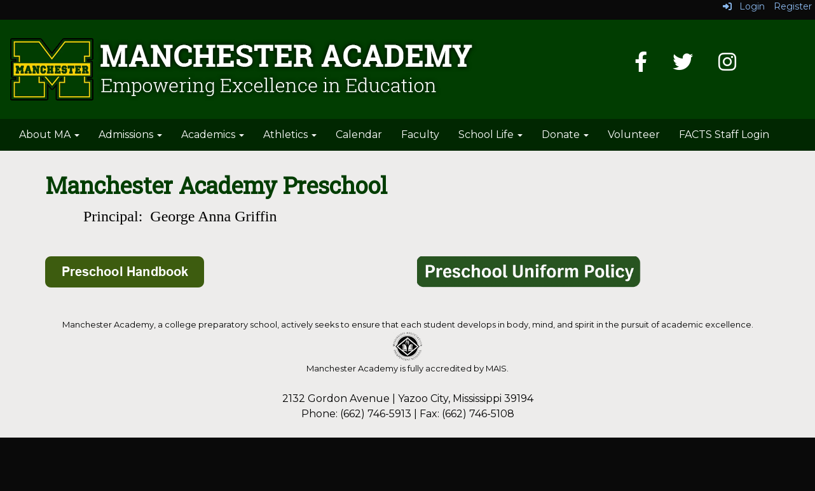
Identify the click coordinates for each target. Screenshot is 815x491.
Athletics (290, 134)
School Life (490, 134)
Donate (565, 134)
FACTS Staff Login (724, 134)
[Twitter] (683, 66)
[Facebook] (641, 66)
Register (793, 6)
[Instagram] (727, 66)
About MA (49, 134)
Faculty (420, 134)
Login (744, 6)
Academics (212, 134)
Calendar (359, 134)
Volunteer (634, 134)
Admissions (130, 134)
